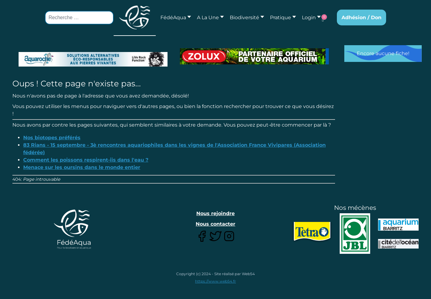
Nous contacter (215, 224)
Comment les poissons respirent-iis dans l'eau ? (85, 160)
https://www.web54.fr (215, 281)
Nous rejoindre (215, 213)
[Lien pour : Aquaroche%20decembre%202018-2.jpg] (93, 59)
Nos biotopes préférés (52, 138)
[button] (208, 17)
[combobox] (79, 17)
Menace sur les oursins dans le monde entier (81, 167)
